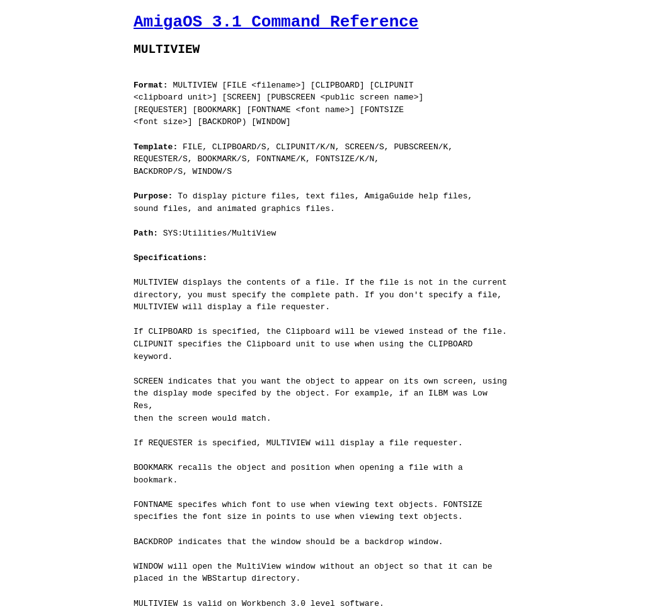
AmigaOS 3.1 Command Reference (276, 22)
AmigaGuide (224, 598)
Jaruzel (319, 598)
